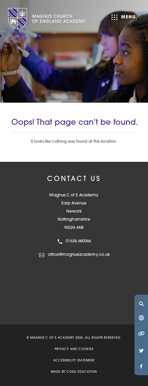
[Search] (141, 303)
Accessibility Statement (74, 360)
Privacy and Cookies (74, 349)
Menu (123, 17)
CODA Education (82, 372)
